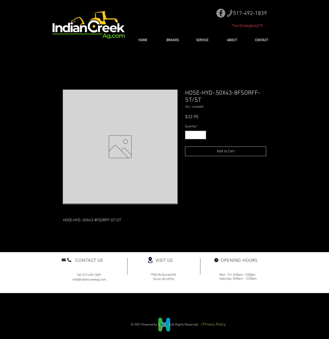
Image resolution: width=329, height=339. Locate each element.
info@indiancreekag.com (89, 280)
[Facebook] (220, 13)
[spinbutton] (195, 135)
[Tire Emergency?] (247, 25)
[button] (172, 40)
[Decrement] (188, 135)
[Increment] (202, 135)
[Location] (150, 260)
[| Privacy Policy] (213, 324)
